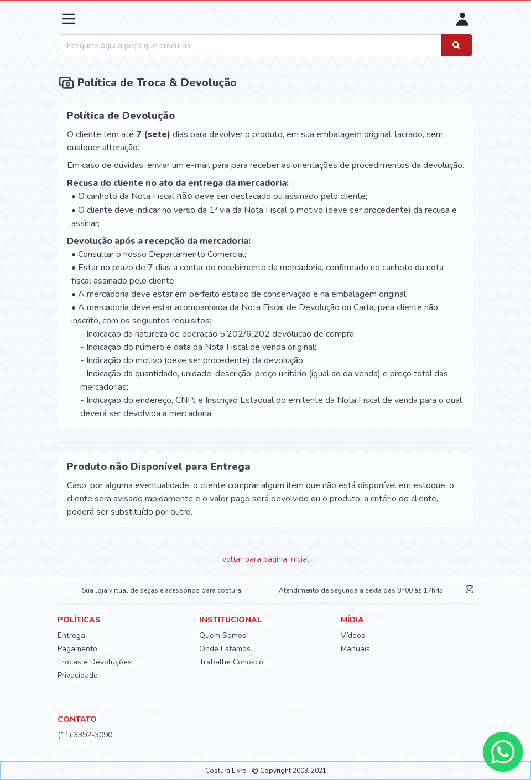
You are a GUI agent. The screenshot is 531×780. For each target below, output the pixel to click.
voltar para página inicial (265, 559)
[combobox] (250, 45)
